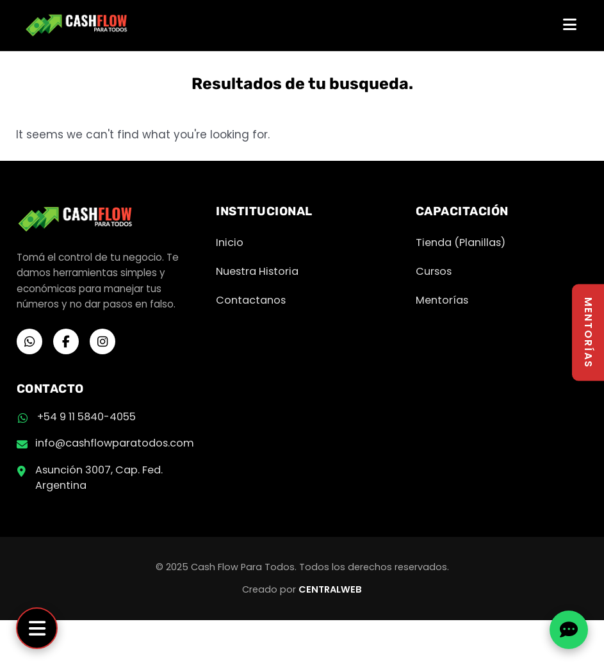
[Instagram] (102, 341)
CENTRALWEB (330, 589)
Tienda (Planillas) (460, 242)
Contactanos (251, 300)
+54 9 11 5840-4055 (86, 416)
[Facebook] (66, 341)
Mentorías (442, 300)
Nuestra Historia (257, 271)
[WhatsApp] (29, 341)
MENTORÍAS (588, 332)
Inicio (229, 242)
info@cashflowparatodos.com (114, 443)
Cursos (434, 271)
